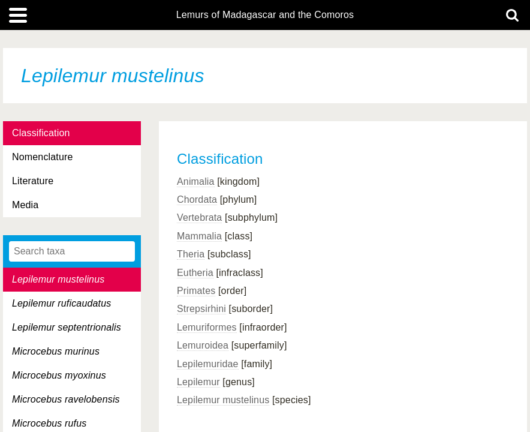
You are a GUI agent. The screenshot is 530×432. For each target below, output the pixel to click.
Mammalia (199, 236)
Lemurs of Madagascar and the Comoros (265, 15)
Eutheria (195, 273)
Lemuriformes (207, 327)
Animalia (196, 181)
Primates (196, 291)
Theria (190, 254)
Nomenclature (42, 157)
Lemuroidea (202, 345)
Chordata (197, 199)
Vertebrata (199, 217)
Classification (41, 133)
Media (25, 205)
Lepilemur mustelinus (223, 400)
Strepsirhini (201, 309)
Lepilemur (198, 382)
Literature (32, 181)
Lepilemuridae (208, 364)
